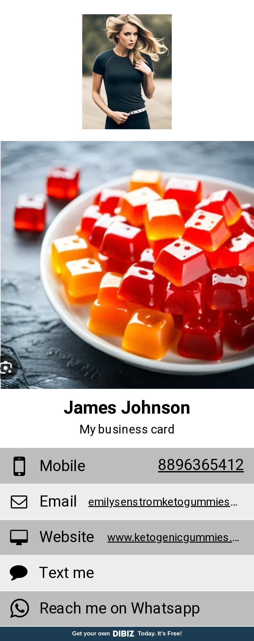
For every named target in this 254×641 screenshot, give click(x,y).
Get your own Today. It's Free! (127, 633)
